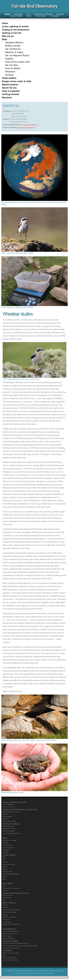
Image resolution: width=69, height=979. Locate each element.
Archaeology (7, 922)
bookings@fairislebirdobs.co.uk (26, 127)
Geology (5, 915)
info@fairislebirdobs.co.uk (30, 124)
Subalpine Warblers (14, 42)
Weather (5, 907)
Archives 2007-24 (8, 807)
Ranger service (7, 895)
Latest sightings (8, 804)
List (28, 14)
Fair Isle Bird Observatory (35, 6)
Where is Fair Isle (8, 826)
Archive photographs (9, 958)
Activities (6, 819)
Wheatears (41, 16)
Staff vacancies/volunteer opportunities (16, 943)
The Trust (6, 890)
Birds (7, 14)
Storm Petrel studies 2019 (17, 61)
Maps (4, 955)
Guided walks (7, 898)
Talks (4, 900)
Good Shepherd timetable (11, 833)
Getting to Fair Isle (9, 828)
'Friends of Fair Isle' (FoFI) (11, 948)
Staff (4, 886)
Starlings (54, 16)
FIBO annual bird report (11, 953)
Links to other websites (10, 960)
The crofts (6, 919)
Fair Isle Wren (16, 16)
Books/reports (7, 936)
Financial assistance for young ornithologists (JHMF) (20, 946)
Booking (5, 814)
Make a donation (8, 938)
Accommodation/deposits (11, 931)
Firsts (29, 16)
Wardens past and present (11, 888)
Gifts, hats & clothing (10, 934)
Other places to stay (9, 821)
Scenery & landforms (9, 917)
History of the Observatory (11, 924)
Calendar (18, 14)
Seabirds (60, 14)
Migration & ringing (43, 14)
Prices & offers (7, 817)
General (5, 905)
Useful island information (11, 910)
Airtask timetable (8, 831)
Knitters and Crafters (10, 912)
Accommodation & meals (11, 812)
